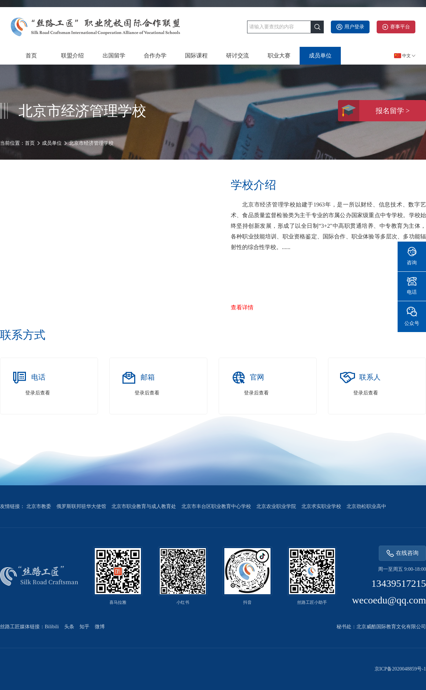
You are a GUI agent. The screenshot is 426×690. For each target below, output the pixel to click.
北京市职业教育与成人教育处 (143, 506)
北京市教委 (38, 506)
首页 (31, 56)
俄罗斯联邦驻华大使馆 (81, 506)
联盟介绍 (72, 56)
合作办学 (155, 56)
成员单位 (320, 56)
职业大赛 (279, 56)
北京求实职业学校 (321, 506)
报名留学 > (374, 110)
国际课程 (196, 56)
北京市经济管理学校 (91, 143)
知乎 (84, 626)
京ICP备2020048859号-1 (400, 669)
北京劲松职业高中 (366, 506)
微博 (100, 626)
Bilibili (52, 626)
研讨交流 (237, 56)
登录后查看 (37, 393)
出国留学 (114, 56)
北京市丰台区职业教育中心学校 (216, 506)
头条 (69, 626)
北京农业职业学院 (276, 506)
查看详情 (242, 307)
